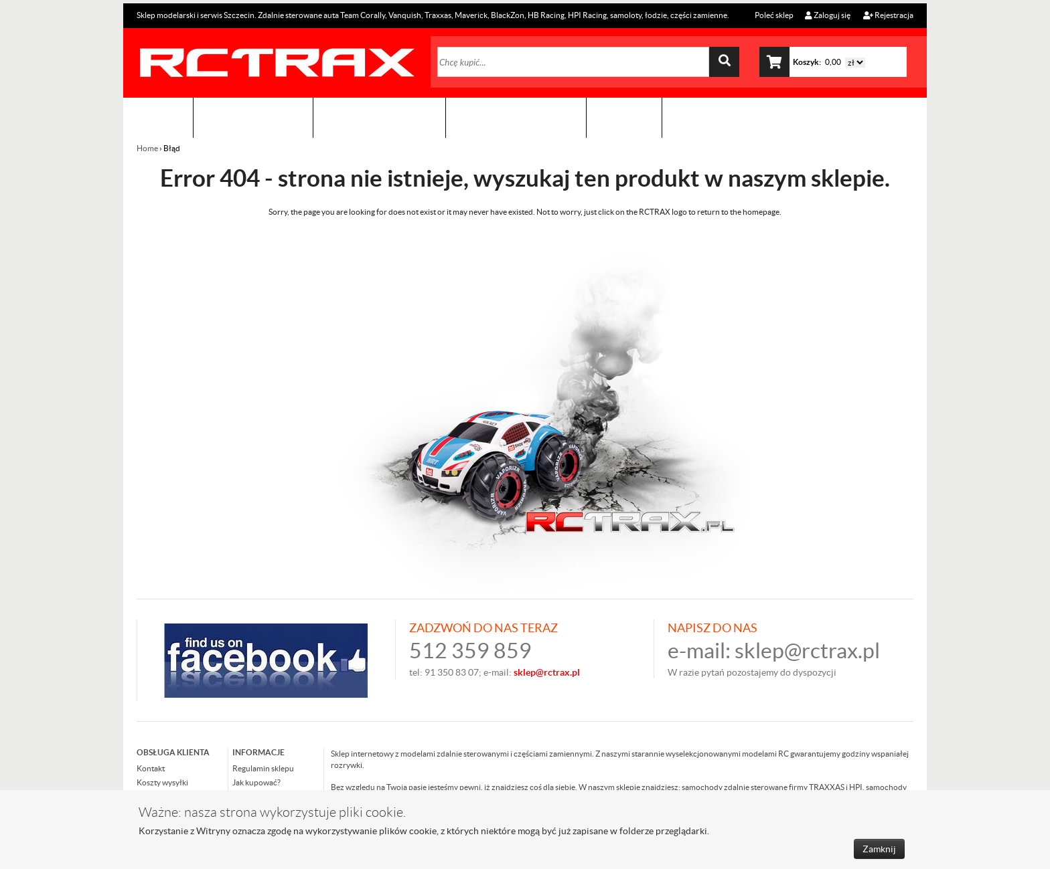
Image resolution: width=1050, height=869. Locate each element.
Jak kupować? (256, 782)
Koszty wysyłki (162, 782)
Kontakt (624, 117)
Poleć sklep (773, 15)
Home (148, 148)
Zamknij (879, 849)
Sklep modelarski (253, 117)
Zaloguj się (827, 15)
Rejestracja (888, 15)
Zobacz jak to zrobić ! (516, 117)
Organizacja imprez (379, 117)
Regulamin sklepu (263, 768)
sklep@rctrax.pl (807, 650)
